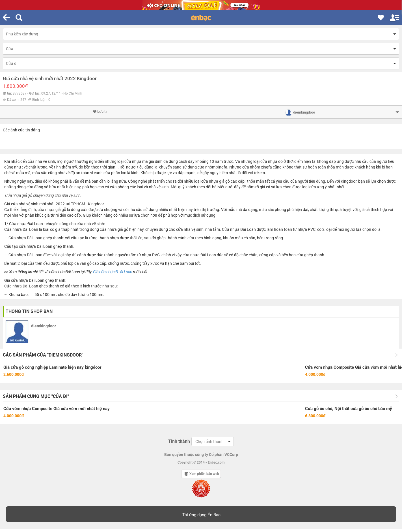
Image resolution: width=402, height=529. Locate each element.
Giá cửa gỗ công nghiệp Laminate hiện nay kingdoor (52, 367)
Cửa (9, 48)
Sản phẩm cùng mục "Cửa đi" (36, 396)
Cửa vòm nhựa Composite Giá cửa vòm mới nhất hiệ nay (56, 408)
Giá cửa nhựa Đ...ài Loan (112, 272)
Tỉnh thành (179, 441)
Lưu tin (100, 111)
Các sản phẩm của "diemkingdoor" (43, 355)
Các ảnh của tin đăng (21, 130)
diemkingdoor (43, 326)
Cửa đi (11, 63)
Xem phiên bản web (202, 474)
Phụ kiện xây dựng (22, 34)
